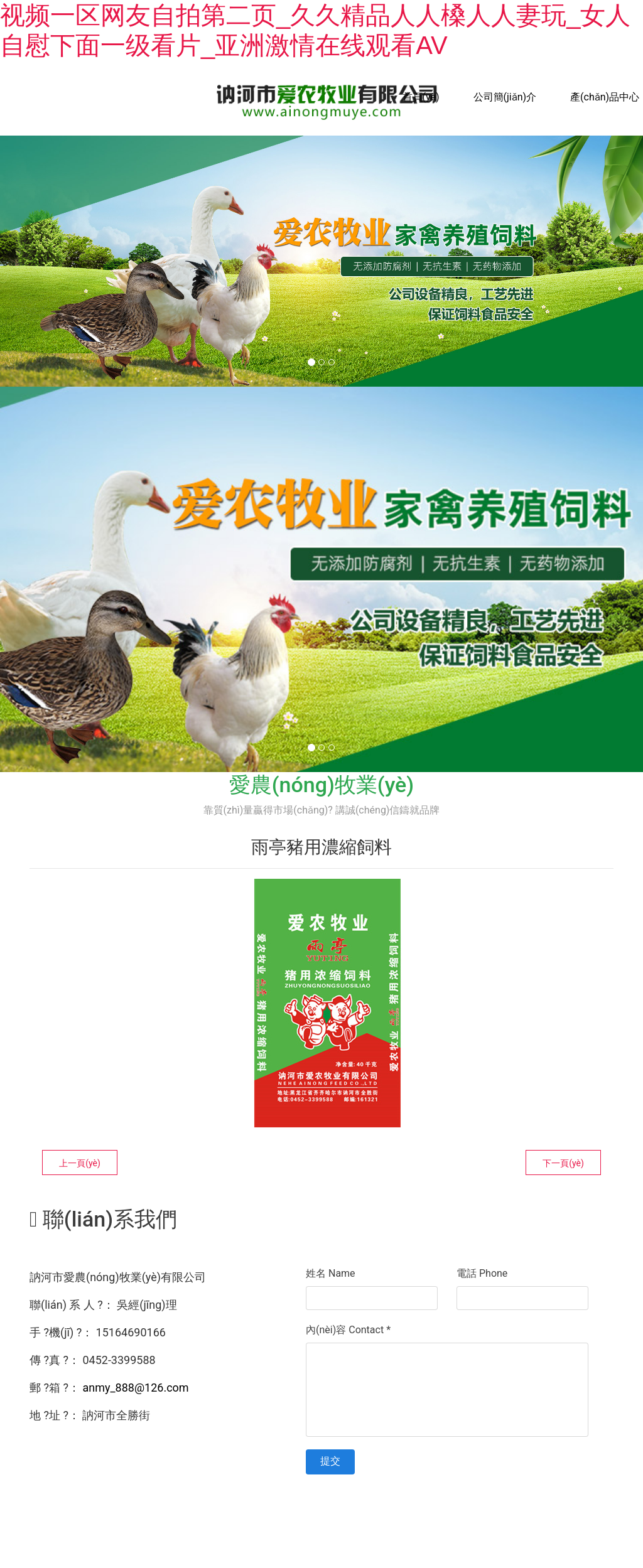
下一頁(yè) (563, 1163)
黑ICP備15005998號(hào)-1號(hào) (361, 1506)
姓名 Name (330, 1273)
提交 (330, 1461)
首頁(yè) (421, 97)
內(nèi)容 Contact (348, 1330)
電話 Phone (482, 1273)
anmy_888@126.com (135, 1387)
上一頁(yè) (79, 1163)
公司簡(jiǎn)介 (505, 97)
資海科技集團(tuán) (548, 1506)
